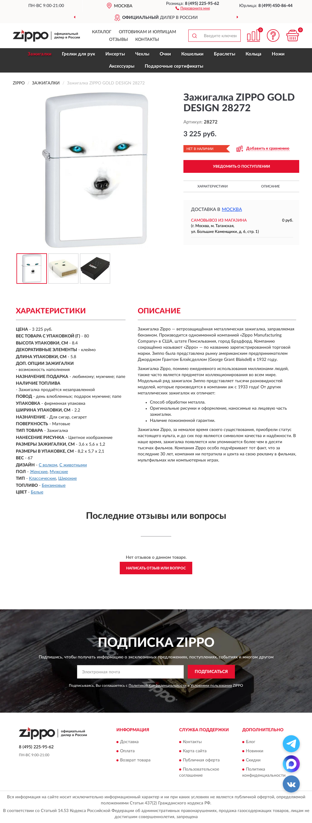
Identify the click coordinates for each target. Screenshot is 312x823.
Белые (37, 492)
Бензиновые (54, 485)
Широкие (67, 478)
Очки (165, 54)
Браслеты (224, 54)
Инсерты (115, 54)
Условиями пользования (211, 685)
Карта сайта (195, 751)
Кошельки (192, 54)
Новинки (254, 751)
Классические (42, 478)
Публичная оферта (201, 760)
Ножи (278, 54)
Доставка (129, 742)
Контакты (147, 39)
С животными (73, 465)
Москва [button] (232, 209)
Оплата (127, 751)
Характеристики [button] (212, 186)
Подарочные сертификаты (174, 66)
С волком (48, 465)
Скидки (253, 760)
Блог (250, 742)
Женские (39, 472)
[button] (193, 8)
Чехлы (142, 54)
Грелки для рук (78, 54)
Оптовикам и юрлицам (147, 32)
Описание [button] (270, 186)
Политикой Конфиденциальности (157, 685)
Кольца (253, 54)
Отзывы (118, 39)
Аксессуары (121, 66)
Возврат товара (135, 760)
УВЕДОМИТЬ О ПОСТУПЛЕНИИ (241, 166)
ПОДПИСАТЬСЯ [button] (211, 672)
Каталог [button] (102, 32)
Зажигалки (39, 54)
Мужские (59, 472)
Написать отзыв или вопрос (156, 568)
